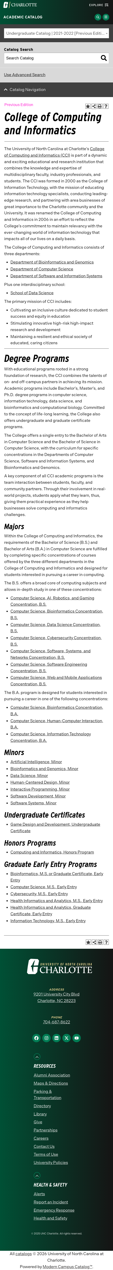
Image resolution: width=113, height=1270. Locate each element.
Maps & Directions (51, 1083)
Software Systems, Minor (33, 803)
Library (40, 1114)
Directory (42, 1106)
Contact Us (44, 1146)
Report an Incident (51, 1202)
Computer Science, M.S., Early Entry (43, 887)
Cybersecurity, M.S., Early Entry (39, 893)
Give (38, 1122)
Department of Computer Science (41, 269)
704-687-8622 (56, 1022)
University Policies (51, 1162)
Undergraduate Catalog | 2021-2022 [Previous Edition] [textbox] (57, 33)
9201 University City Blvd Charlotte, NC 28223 (56, 997)
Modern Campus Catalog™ (67, 1266)
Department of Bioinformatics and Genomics (52, 262)
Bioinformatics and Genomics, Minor (44, 768)
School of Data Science (32, 293)
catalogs (23, 1253)
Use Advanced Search (24, 74)
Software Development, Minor (38, 796)
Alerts (39, 1194)
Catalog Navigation (28, 89)
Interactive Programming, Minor (40, 789)
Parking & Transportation (47, 1094)
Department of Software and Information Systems (56, 276)
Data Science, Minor (29, 775)
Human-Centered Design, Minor (40, 782)
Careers (41, 1138)
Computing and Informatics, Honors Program (52, 852)
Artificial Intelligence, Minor (36, 761)
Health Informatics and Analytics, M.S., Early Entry (56, 900)
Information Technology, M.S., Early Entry (48, 920)
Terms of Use (46, 1154)
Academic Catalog (22, 17)
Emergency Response (54, 1210)
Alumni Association (52, 1075)
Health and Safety (50, 1218)
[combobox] (56, 33)
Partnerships (46, 1130)
